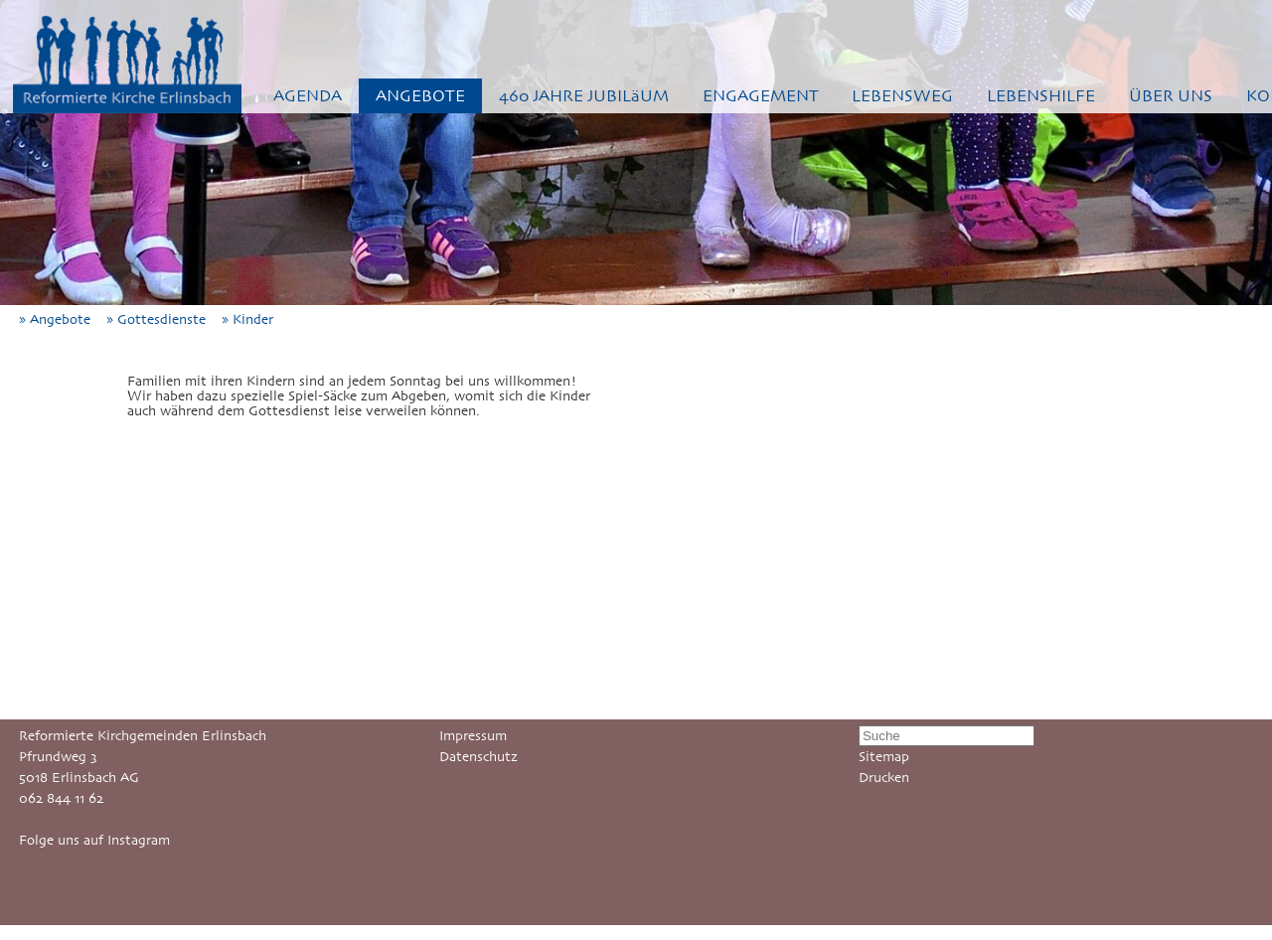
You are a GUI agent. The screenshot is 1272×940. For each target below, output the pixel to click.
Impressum (473, 735)
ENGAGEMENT (761, 95)
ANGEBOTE (420, 95)
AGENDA (307, 95)
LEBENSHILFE (1041, 95)
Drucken (884, 777)
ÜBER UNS (1170, 95)
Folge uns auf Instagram (94, 840)
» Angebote (60, 319)
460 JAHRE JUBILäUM (584, 95)
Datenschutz (478, 756)
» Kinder (253, 319)
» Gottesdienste (162, 319)
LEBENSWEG (902, 95)
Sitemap (884, 756)
